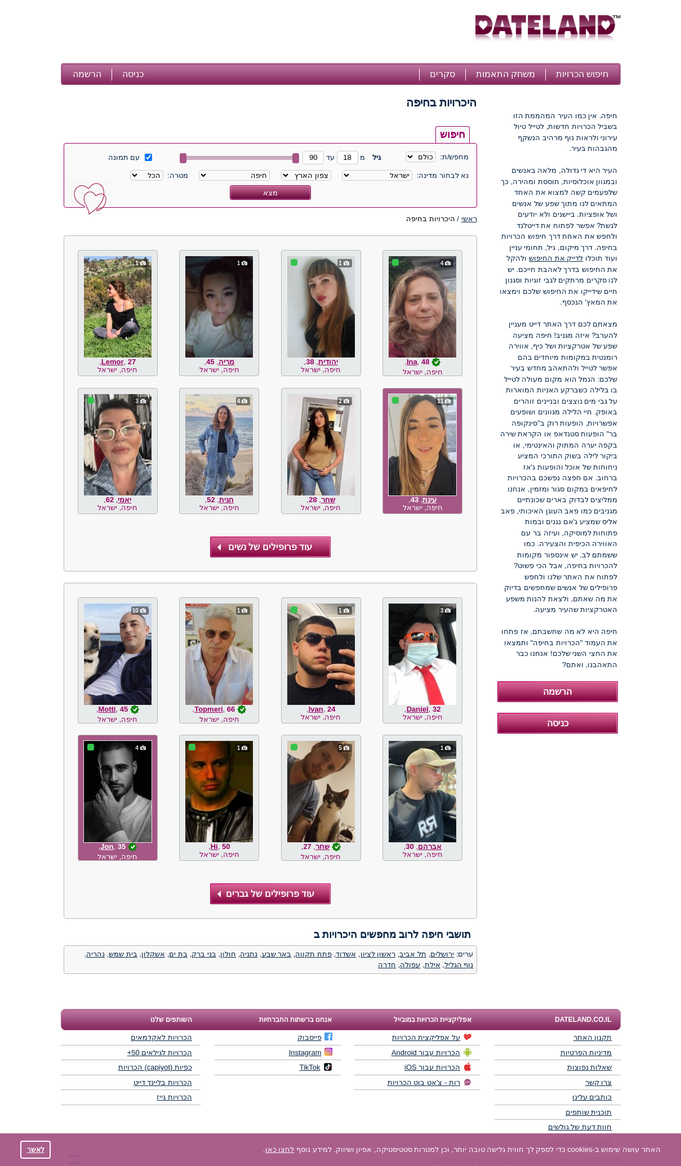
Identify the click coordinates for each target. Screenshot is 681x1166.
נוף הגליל (459, 965)
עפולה (410, 965)
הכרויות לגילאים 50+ (159, 1052)
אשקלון (153, 954)
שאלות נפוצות (589, 1067)
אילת (432, 965)
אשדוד (346, 954)
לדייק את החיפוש (556, 258)
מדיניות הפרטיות (586, 1052)
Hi (214, 846)
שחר (328, 499)
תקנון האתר (592, 1037)
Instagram (310, 1052)
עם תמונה (130, 157)
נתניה (248, 954)
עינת (429, 499)
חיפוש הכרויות (582, 74)
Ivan (316, 709)
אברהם (430, 846)
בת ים (178, 954)
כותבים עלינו (592, 1097)
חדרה (387, 965)
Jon (106, 846)
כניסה (133, 74)
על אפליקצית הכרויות (432, 1037)
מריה (226, 362)
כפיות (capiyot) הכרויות (155, 1067)
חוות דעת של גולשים (580, 1127)
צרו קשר (598, 1082)
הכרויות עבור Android (431, 1052)
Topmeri (208, 709)
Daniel (418, 709)
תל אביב (412, 954)
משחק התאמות (505, 74)
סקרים (442, 74)
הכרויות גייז (174, 1097)
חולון (228, 954)
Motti (106, 709)
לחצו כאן (280, 1149)
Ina (412, 362)
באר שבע (277, 954)
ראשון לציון (378, 954)
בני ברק (204, 954)
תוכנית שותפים (589, 1112)
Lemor (112, 362)
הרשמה (87, 74)
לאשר (35, 1149)
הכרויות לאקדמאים (161, 1037)
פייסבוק (314, 1037)
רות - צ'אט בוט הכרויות (430, 1082)
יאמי (124, 499)
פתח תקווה (313, 954)
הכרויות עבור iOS (438, 1066)
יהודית (328, 362)
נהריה (95, 954)
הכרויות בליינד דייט (162, 1082)
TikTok (315, 1066)
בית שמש (123, 954)
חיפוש (452, 134)
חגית (226, 499)
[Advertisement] (266, 32)
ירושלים (442, 954)
